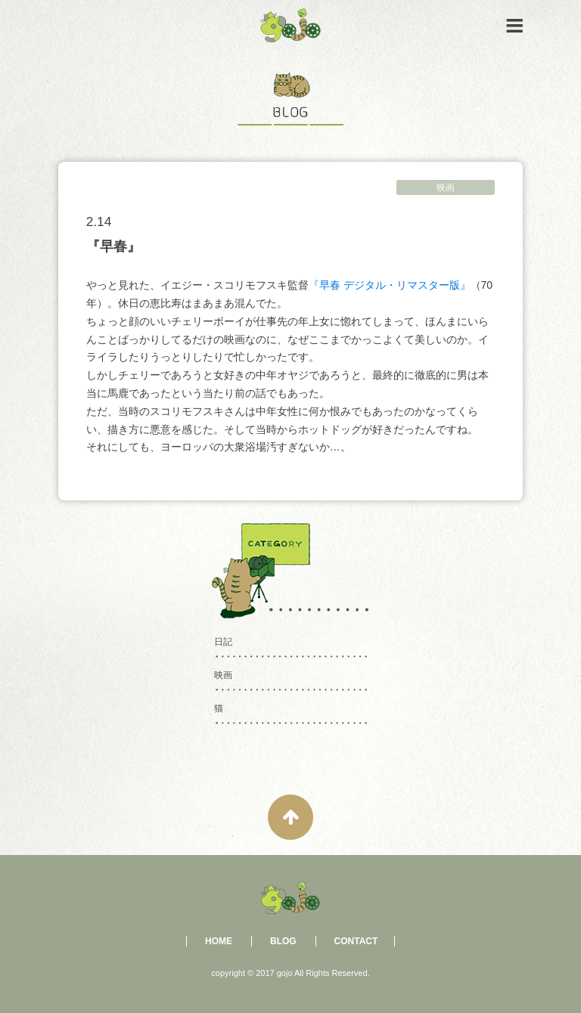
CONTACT (356, 941)
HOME (218, 941)
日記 (223, 642)
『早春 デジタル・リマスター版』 (390, 285)
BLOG (283, 941)
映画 (446, 187)
